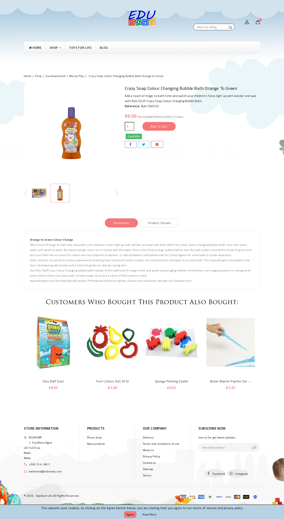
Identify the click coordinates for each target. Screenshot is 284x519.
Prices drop (94, 437)
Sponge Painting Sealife (171, 381)
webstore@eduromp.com (45, 471)
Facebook (219, 474)
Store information (41, 428)
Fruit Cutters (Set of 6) (112, 381)
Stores (147, 475)
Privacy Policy (151, 456)
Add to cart (159, 126)
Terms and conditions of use (161, 444)
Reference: (132, 106)
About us (148, 450)
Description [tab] (121, 223)
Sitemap (148, 469)
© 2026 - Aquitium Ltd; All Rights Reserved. (51, 496)
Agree (130, 514)
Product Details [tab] (159, 223)
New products (96, 444)
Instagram (241, 474)
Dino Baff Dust (53, 381)
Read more (149, 514)
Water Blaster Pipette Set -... (230, 381)
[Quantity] (129, 126)
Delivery (148, 437)
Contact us (149, 463)
